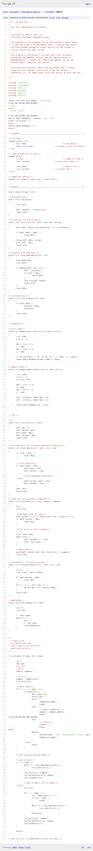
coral (5, 11)
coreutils (49, 11)
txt (82, 847)
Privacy (21, 847)
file (52, 18)
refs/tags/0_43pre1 (30, 11)
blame (65, 18)
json (89, 847)
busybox (14, 11)
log (58, 18)
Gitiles (14, 847)
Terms (28, 847)
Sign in (88, 4)
